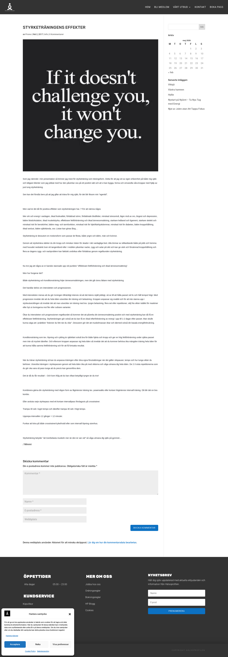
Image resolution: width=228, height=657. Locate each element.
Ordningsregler (92, 590)
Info (46, 34)
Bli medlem (161, 7)
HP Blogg (90, 603)
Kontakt (200, 7)
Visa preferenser (61, 644)
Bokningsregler (93, 597)
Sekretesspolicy (43, 651)
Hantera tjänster (12, 636)
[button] (69, 614)
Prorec (28, 34)
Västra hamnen (176, 89)
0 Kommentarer (56, 34)
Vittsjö (171, 84)
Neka (37, 644)
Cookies (89, 610)
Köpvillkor (28, 604)
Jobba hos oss (92, 584)
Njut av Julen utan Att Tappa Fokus (186, 108)
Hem (147, 7)
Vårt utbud (180, 7)
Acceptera (15, 644)
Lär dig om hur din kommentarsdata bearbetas (112, 542)
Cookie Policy (30, 651)
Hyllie (171, 94)
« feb (170, 72)
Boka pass (216, 7)
